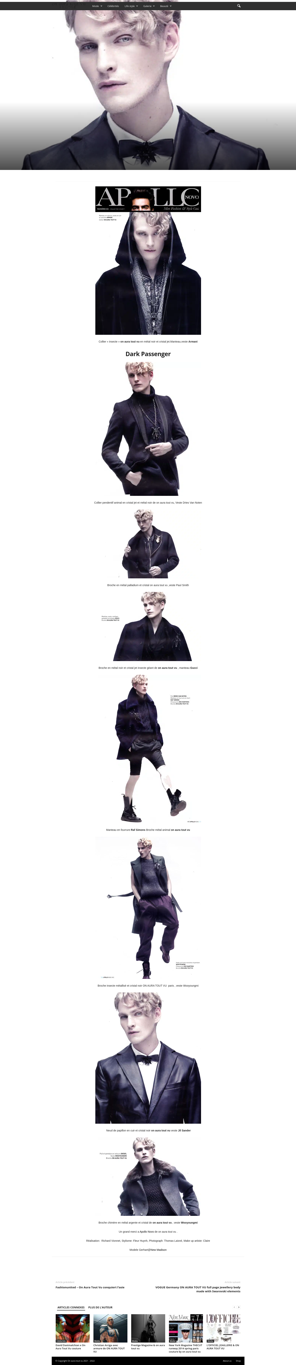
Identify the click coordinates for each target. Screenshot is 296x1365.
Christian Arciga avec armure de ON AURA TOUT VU (109, 1348)
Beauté (166, 6)
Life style (131, 6)
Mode (97, 6)
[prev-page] (234, 1307)
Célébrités (113, 6)
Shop (238, 1360)
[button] (239, 6)
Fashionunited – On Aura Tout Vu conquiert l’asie (90, 1287)
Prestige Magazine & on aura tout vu (148, 1346)
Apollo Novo (147, 1231)
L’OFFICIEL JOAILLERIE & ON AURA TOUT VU (223, 1346)
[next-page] (239, 1307)
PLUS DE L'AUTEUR (100, 1307)
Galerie (149, 6)
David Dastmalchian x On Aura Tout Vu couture (71, 1346)
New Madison (159, 1249)
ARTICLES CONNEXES (71, 1307)
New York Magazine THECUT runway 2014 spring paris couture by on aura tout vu (185, 1348)
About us (227, 1360)
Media (97, 1341)
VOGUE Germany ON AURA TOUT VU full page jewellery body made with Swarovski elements (198, 1289)
